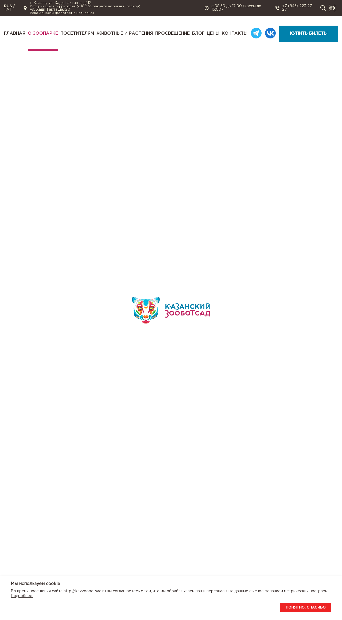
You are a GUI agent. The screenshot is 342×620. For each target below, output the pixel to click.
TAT (8, 9)
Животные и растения (124, 33)
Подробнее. (22, 596)
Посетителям (77, 33)
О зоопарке (43, 33)
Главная (14, 33)
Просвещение (172, 33)
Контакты (234, 33)
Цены (213, 33)
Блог (198, 33)
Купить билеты (309, 33)
